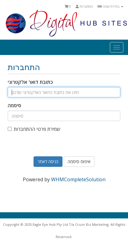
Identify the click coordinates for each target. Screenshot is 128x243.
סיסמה (14, 105)
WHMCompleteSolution (78, 179)
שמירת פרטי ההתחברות (34, 129)
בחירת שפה (110, 6)
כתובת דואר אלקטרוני (30, 82)
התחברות (84, 6)
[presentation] (63, 151)
